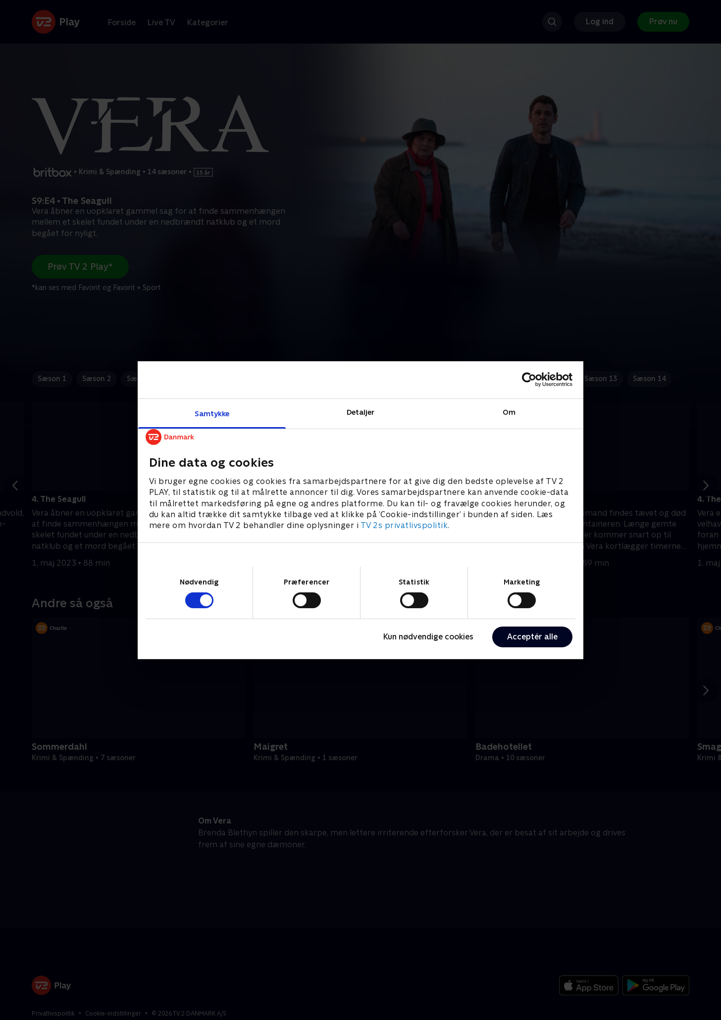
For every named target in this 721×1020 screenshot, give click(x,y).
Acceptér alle (532, 636)
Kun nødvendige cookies (428, 636)
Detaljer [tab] (361, 411)
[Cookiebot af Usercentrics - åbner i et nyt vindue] (529, 379)
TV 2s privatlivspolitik (404, 525)
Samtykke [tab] (212, 413)
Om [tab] (509, 411)
